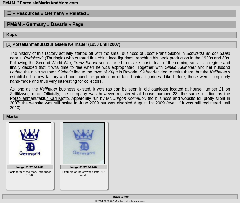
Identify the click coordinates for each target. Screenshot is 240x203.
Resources (28, 13)
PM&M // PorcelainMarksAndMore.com (40, 3)
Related (77, 13)
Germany (54, 13)
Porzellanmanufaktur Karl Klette (39, 98)
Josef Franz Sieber (162, 53)
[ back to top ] (121, 196)
